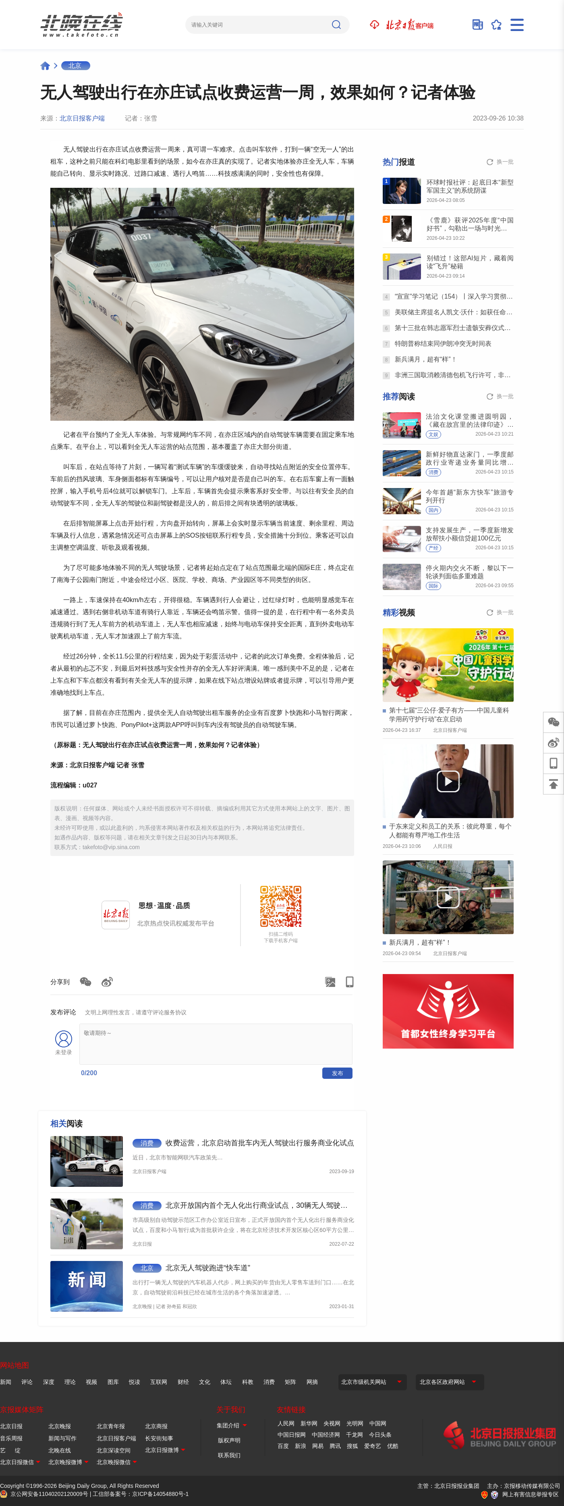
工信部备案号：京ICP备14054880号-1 (141, 1493)
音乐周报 (11, 1438)
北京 (74, 65)
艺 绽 (10, 1450)
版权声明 (229, 1440)
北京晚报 (59, 1426)
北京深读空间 (114, 1450)
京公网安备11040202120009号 (49, 1493)
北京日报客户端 (82, 118)
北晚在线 (59, 1450)
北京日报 (11, 1426)
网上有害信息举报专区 (530, 1494)
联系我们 (229, 1455)
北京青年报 (111, 1426)
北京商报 (156, 1426)
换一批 (505, 161)
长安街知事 (159, 1438)
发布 (337, 1073)
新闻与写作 (62, 1438)
